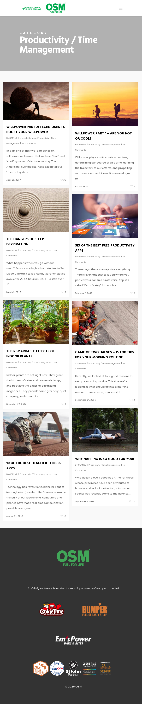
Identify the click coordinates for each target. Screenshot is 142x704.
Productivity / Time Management (104, 144)
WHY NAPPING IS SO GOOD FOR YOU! (104, 459)
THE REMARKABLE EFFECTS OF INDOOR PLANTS (30, 354)
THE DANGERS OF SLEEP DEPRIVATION (25, 242)
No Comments (29, 143)
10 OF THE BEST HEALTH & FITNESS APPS (33, 466)
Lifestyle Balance (28, 138)
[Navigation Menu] (120, 8)
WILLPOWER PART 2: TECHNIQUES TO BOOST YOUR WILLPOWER (36, 129)
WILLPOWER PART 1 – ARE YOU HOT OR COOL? (103, 136)
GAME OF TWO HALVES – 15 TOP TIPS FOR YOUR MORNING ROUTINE (104, 355)
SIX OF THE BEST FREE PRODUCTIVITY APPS (105, 248)
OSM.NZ (13, 138)
